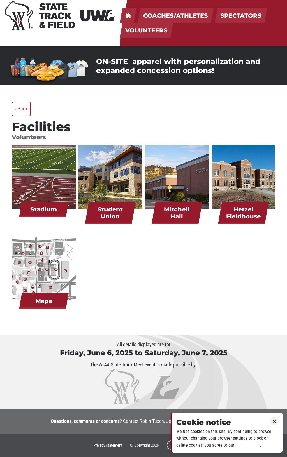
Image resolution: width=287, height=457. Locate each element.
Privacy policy (247, 445)
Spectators (240, 15)
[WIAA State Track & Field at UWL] (60, 15)
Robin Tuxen (152, 421)
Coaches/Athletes (175, 15)
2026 (155, 445)
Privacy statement (107, 445)
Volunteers (146, 30)
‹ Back (21, 109)
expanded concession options (154, 70)
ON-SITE (113, 61)
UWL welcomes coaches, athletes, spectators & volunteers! (128, 15)
